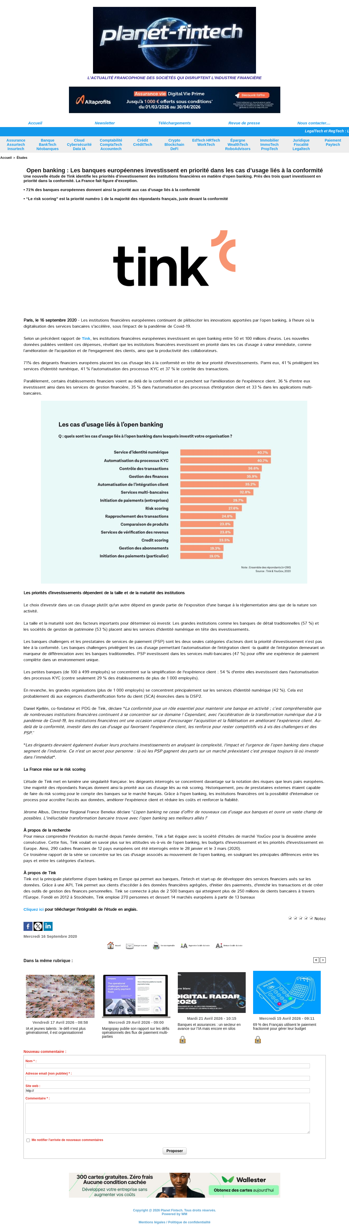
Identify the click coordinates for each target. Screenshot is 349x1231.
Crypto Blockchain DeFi (174, 144)
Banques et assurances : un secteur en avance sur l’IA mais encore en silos (211, 1026)
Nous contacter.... (314, 123)
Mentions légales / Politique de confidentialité (174, 1222)
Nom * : (30, 1060)
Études (20, 157)
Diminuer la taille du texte (269, 945)
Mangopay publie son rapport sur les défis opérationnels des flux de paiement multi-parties (135, 1030)
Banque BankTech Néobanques (47, 144)
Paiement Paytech (333, 142)
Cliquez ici (34, 909)
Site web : (32, 1085)
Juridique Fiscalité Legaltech (301, 144)
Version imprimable (147, 945)
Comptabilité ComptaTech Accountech (111, 144)
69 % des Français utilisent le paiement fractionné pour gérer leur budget (280, 1026)
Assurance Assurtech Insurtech (15, 144)
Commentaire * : (37, 1098)
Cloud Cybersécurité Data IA (79, 144)
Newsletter (105, 123)
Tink (86, 338)
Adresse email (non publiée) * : (48, 1073)
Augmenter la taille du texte (205, 945)
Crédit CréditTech (142, 142)
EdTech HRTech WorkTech (206, 142)
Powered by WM (174, 1213)
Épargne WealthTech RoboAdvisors (237, 144)
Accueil (35, 123)
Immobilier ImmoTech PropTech (269, 144)
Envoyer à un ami (99, 945)
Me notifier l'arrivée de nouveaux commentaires (67, 1140)
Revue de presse (244, 123)
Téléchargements (174, 123)
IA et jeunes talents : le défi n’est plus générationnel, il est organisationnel (52, 1030)
